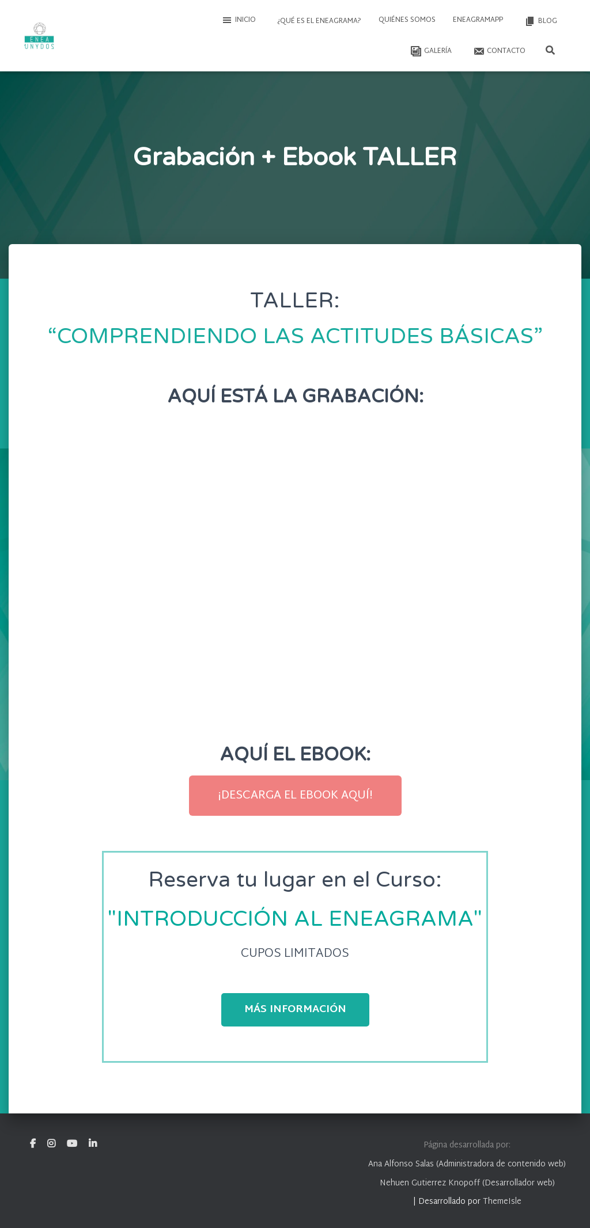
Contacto (498, 51)
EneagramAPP (478, 20)
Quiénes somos (407, 20)
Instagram (51, 1144)
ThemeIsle (502, 1202)
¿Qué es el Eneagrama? (318, 21)
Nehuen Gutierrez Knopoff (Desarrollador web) (467, 1183)
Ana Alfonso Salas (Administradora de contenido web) (467, 1164)
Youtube (72, 1144)
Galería (430, 51)
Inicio (238, 20)
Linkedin (93, 1144)
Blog (540, 21)
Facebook (32, 1144)
